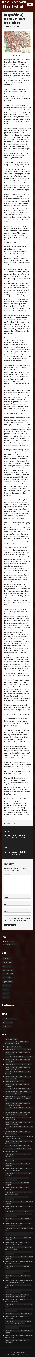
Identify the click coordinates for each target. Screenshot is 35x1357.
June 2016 (6, 993)
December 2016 (8, 970)
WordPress (21, 1352)
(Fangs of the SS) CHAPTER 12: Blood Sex (17, 1146)
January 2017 (7, 966)
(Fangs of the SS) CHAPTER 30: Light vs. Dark (18, 1314)
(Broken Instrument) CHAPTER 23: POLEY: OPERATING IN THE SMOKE (17, 1243)
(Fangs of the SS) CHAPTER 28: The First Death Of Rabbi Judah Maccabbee (17, 1296)
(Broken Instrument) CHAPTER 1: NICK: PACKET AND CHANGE (17, 1043)
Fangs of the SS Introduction (13, 1047)
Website (6, 911)
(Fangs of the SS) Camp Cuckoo (14, 1081)
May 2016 (6, 997)
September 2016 (8, 982)
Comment (7, 874)
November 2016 (8, 974)
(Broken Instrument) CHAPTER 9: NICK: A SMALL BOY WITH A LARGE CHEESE (17, 1114)
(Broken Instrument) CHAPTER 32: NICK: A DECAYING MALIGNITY (18, 1327)
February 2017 (7, 962)
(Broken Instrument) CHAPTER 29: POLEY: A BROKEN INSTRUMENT (18, 1300)
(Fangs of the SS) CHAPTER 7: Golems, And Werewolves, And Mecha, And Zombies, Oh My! (18, 1098)
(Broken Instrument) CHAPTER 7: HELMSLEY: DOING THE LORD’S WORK (18, 1093)
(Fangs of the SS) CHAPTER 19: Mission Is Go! (19, 1211)
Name (6, 897)
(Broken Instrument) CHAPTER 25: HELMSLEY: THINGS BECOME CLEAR (19, 1262)
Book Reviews (9, 941)
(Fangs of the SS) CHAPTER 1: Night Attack (18, 1049)
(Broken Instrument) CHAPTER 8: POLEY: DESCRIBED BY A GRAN (17, 1104)
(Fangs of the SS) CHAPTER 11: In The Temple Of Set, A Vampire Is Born (19, 1137)
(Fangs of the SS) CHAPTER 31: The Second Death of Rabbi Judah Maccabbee (18, 1322)
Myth (12, 1354)
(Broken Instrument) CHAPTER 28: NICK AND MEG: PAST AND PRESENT (18, 1291)
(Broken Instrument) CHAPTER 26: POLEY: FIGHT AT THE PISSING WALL (17, 1272)
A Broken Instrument (9, 1019)
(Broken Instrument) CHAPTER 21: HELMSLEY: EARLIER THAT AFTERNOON (19, 1224)
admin (17, 26)
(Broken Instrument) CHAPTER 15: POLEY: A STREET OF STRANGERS (18, 1169)
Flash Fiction (6, 1027)
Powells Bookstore (11, 944)
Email (6, 904)
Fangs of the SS (10, 823)
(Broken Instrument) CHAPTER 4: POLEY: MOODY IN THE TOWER (17, 1068)
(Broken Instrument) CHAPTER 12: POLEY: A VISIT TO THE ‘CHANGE (18, 1142)
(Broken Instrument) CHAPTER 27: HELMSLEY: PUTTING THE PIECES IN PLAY (19, 1281)
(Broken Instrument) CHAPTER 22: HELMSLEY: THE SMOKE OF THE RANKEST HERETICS (19, 1234)
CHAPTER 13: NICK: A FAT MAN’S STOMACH (18, 1149)
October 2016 (7, 978)
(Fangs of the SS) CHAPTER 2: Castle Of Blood (19, 1057)
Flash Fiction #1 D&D (11, 1151)
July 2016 (5, 989)
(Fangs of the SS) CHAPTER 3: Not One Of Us (18, 1064)
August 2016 (6, 986)
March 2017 (6, 958)
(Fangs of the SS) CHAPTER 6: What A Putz (18, 1089)
